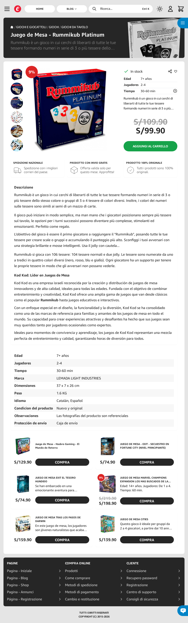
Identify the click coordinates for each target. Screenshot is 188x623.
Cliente (132, 563)
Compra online (77, 563)
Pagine (12, 563)
